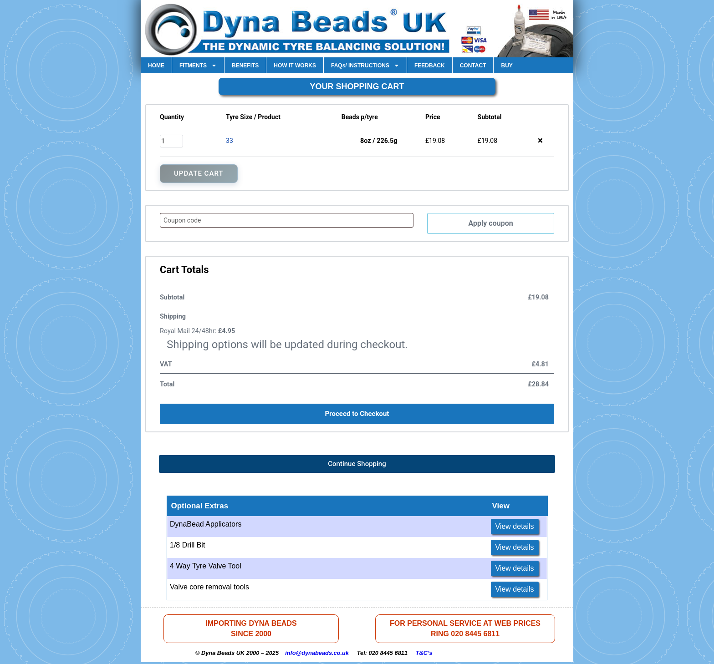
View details (514, 527)
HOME (156, 65)
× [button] (540, 141)
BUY (506, 65)
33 (229, 140)
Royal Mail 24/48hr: (197, 332)
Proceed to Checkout (357, 415)
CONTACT (473, 65)
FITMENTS (198, 65)
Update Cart (199, 173)
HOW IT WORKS (295, 65)
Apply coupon (491, 223)
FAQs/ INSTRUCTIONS (365, 65)
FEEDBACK (429, 65)
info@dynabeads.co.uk (317, 654)
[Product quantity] (171, 141)
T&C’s (424, 654)
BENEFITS (245, 65)
